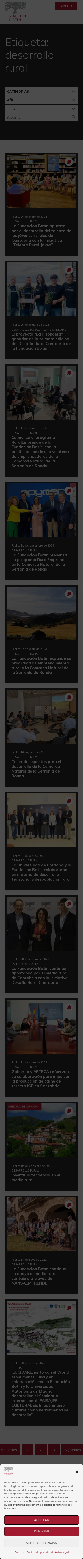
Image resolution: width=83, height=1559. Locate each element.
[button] (77, 1472)
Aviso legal (62, 1552)
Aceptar (41, 1520)
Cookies (19, 1552)
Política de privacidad (39, 1552)
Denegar (41, 1531)
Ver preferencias (41, 1543)
